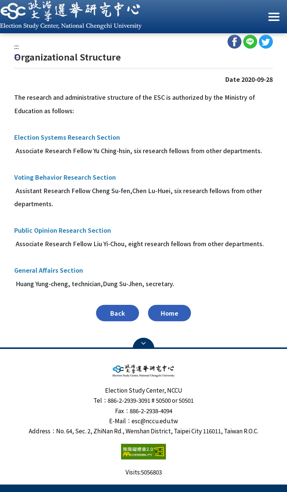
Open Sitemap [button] (143, 343)
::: (16, 46)
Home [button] (169, 313)
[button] (143, 15)
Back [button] (117, 313)
